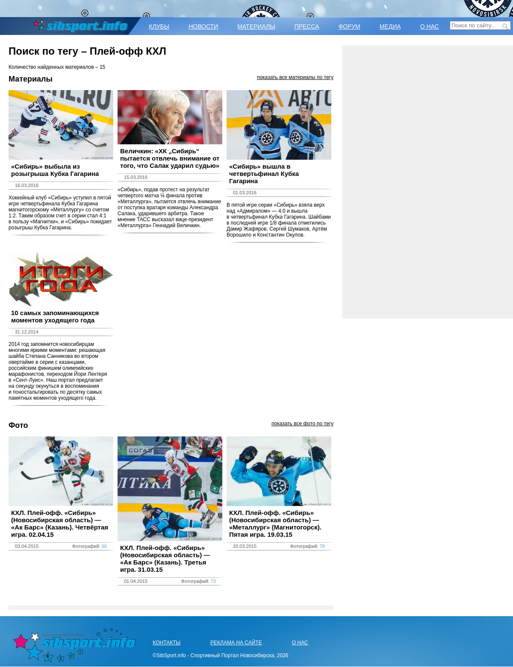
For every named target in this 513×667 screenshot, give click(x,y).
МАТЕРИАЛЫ (256, 26)
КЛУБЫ (159, 26)
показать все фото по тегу (302, 424)
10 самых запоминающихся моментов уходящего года (55, 316)
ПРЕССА (307, 26)
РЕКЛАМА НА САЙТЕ (236, 643)
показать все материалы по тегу (295, 77)
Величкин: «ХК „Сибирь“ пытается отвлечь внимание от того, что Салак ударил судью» (169, 158)
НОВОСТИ (203, 26)
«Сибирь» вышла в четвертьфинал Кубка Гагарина (264, 173)
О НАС (429, 26)
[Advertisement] (427, 182)
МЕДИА (390, 26)
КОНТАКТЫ (166, 643)
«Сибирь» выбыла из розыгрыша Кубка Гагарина (55, 170)
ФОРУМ (349, 26)
